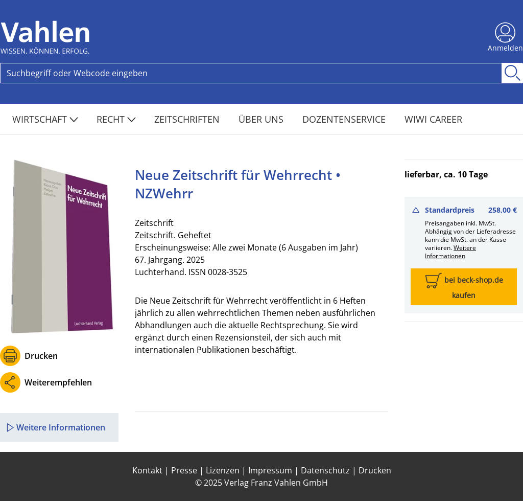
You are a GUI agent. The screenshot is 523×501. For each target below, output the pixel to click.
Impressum (270, 470)
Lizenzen (223, 470)
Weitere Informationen (450, 251)
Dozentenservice (345, 119)
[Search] (251, 73)
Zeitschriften (188, 119)
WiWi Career (433, 119)
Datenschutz (325, 470)
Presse (184, 470)
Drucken (41, 355)
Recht (116, 119)
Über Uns (262, 119)
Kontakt (147, 470)
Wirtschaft (45, 119)
